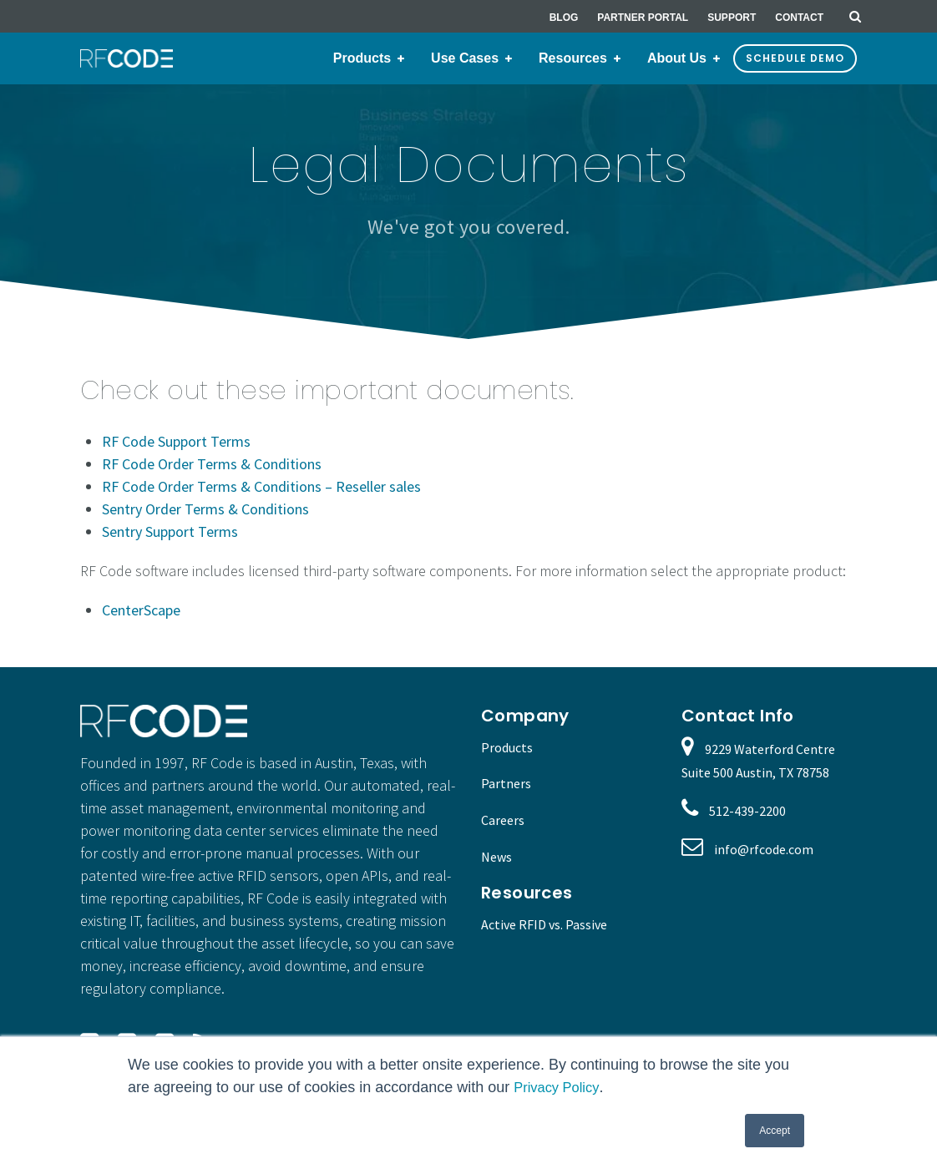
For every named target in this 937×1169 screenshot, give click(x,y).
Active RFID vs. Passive (544, 924)
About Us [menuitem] (677, 58)
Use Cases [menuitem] (465, 58)
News (496, 856)
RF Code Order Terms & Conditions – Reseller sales (261, 486)
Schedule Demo (795, 58)
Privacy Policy (560, 1087)
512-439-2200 (747, 810)
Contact (799, 17)
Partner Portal (642, 17)
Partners (506, 783)
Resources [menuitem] (573, 58)
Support (731, 17)
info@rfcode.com (763, 849)
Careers (502, 820)
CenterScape (141, 610)
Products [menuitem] (362, 58)
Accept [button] (774, 1130)
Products (507, 747)
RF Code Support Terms (176, 441)
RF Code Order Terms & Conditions (212, 463)
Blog (564, 17)
